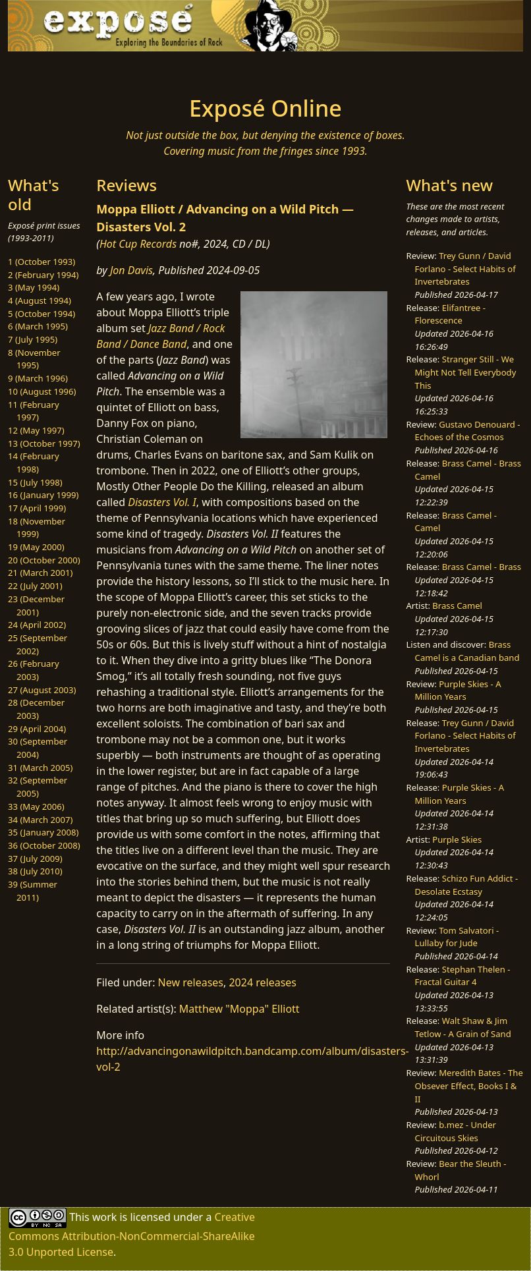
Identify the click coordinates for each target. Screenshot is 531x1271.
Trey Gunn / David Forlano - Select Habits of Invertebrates (465, 268)
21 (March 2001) (40, 573)
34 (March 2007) (40, 820)
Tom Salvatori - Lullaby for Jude (457, 936)
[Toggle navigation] (62, 70)
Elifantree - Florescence (450, 314)
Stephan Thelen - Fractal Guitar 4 (463, 975)
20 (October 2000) (44, 560)
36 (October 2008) (44, 845)
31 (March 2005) (40, 768)
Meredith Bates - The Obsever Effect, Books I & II (469, 1085)
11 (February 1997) (33, 411)
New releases (190, 982)
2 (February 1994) (43, 275)
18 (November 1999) (36, 527)
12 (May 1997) (36, 430)
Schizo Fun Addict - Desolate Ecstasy (466, 884)
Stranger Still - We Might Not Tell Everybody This (466, 372)
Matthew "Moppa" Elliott (239, 1009)
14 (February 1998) (33, 462)
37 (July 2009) (35, 858)
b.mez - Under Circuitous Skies (455, 1131)
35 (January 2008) (43, 832)
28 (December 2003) (36, 708)
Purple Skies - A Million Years (458, 690)
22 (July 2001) (35, 586)
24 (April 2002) (37, 625)
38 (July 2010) (35, 871)
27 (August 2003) (42, 690)
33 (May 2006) (36, 806)
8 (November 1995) (34, 359)
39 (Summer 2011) (32, 890)
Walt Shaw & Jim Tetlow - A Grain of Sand (463, 1027)
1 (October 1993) (41, 262)
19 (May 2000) (36, 547)
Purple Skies (457, 839)
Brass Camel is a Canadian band (467, 651)
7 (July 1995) (32, 339)
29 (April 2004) (37, 729)
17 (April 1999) (37, 508)
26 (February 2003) (33, 670)
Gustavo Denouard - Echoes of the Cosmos (467, 430)
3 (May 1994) (33, 287)
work (104, 1217)
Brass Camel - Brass (481, 567)
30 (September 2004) (37, 747)
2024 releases (262, 982)
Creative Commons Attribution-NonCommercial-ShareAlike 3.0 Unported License (132, 1234)
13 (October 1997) (44, 443)
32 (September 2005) (37, 786)
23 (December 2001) (36, 605)
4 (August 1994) (39, 300)
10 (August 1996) (42, 391)
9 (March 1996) (38, 378)
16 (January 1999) (43, 495)
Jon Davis (131, 270)
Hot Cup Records (138, 244)
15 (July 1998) (35, 482)
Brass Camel (457, 605)
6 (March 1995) (38, 326)
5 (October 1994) (41, 314)
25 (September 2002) (37, 644)
